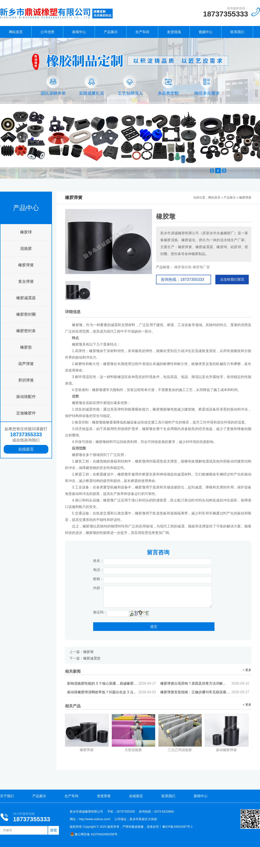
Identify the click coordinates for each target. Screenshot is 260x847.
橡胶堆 (88, 652)
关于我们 (7, 796)
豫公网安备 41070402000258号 (93, 834)
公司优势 (47, 32)
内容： (98, 588)
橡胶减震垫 (92, 658)
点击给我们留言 (232, 279)
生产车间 (142, 32)
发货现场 (174, 32)
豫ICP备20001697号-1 (177, 826)
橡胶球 (26, 232)
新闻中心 (79, 32)
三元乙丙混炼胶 (180, 750)
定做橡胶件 (26, 413)
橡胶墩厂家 (201, 267)
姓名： (98, 561)
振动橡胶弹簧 (226, 750)
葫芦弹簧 (26, 364)
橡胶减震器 (26, 298)
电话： (98, 570)
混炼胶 (26, 248)
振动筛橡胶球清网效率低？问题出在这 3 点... (111, 692)
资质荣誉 (104, 796)
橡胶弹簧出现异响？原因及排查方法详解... (204, 683)
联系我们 (237, 32)
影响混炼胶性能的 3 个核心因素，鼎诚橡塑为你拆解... (111, 683)
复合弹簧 (26, 281)
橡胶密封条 (26, 331)
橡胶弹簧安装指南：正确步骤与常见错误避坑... (204, 692)
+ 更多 (247, 670)
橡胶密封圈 (26, 314)
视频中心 (206, 32)
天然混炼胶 (133, 750)
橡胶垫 (26, 347)
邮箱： (98, 579)
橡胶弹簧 (26, 265)
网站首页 (16, 32)
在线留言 (26, 449)
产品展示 (111, 32)
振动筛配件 (26, 396)
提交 (153, 626)
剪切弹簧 (26, 380)
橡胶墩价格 (183, 267)
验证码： (100, 612)
